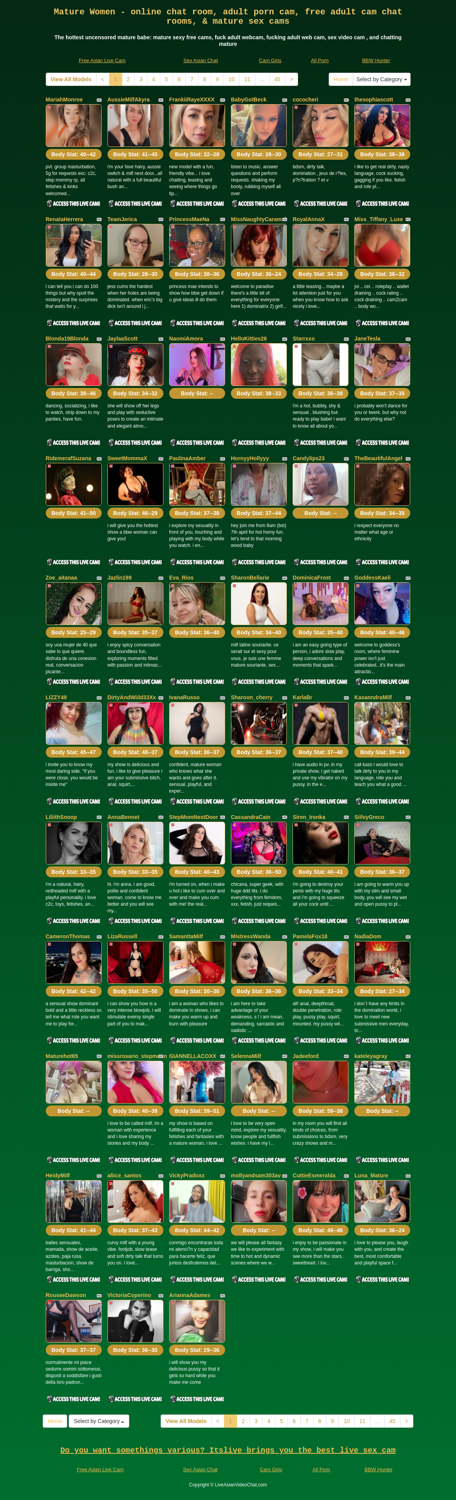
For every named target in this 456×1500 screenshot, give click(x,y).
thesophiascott (373, 99)
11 (247, 79)
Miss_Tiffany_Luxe (378, 219)
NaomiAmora (186, 338)
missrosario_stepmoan (137, 1056)
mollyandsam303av (256, 1175)
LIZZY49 (56, 697)
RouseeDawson (66, 1295)
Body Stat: (73, 154)
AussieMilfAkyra (128, 99)
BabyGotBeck (249, 99)
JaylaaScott (122, 338)
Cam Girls (270, 60)
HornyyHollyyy (250, 458)
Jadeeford (306, 1056)
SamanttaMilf (186, 936)
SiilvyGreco (369, 817)
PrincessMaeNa (189, 219)
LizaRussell (122, 936)
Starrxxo (304, 338)
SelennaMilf (246, 1056)
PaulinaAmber (187, 458)
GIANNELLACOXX (192, 1056)
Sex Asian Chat (201, 60)
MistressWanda (250, 936)
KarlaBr (302, 697)
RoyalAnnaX (308, 219)
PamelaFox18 (310, 936)
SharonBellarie (250, 578)
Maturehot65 (62, 1056)
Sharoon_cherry (251, 697)
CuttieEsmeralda (314, 1175)
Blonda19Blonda (67, 338)
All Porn (320, 60)
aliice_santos (124, 1175)
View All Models (71, 79)
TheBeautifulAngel (378, 458)
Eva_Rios (181, 578)
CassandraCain (250, 817)
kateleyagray (370, 1056)
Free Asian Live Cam (102, 60)
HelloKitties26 (249, 338)
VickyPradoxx (187, 1175)
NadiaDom (367, 936)
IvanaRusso (184, 697)
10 (232, 79)
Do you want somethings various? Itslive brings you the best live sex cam (227, 1450)
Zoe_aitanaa (61, 578)
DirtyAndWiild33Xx (131, 697)
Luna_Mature (371, 1175)
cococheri (305, 99)
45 (277, 79)
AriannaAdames (190, 1295)
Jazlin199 (119, 578)
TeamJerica (122, 219)
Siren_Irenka (309, 817)
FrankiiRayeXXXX (192, 99)
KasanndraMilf (373, 697)
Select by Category (381, 79)
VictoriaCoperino (129, 1295)
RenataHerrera (64, 219)
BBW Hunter (376, 60)
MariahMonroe (64, 99)
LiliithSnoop (61, 817)
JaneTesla (367, 338)
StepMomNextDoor (193, 817)
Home (341, 79)
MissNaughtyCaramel (258, 219)
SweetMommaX (127, 458)
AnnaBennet (123, 817)
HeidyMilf (58, 1175)
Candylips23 (308, 458)
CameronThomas (68, 936)
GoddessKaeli (372, 578)
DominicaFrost (312, 578)
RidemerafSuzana (68, 458)
